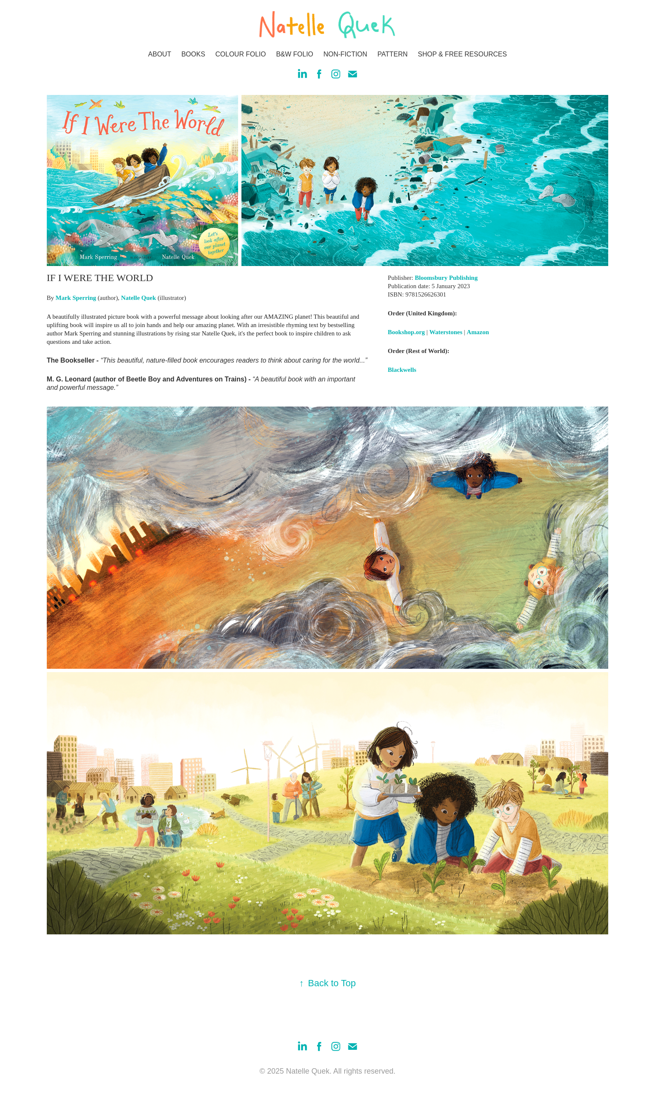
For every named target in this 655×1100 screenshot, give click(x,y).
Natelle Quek (138, 297)
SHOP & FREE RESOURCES (462, 54)
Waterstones (445, 332)
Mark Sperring (76, 297)
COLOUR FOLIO (241, 54)
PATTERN (393, 54)
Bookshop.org (406, 332)
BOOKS (193, 54)
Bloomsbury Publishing (446, 277)
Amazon (478, 332)
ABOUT (159, 54)
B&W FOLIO (294, 54)
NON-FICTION (345, 54)
